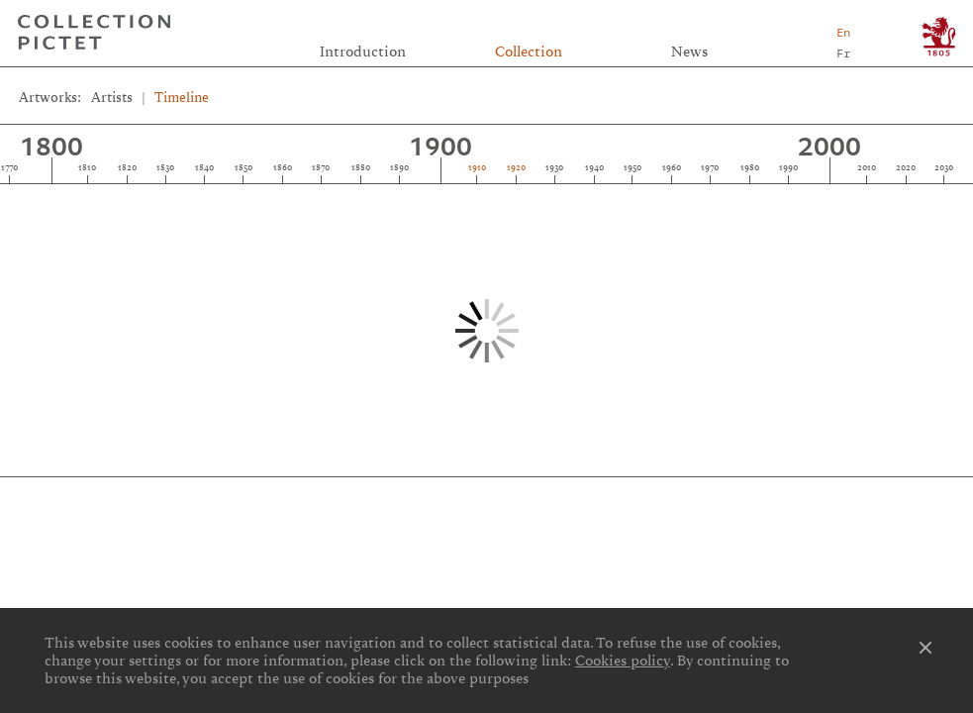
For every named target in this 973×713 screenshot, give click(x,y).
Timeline (181, 97)
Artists (112, 97)
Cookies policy (622, 660)
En (843, 32)
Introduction (363, 51)
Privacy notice (489, 521)
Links (171, 499)
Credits (486, 499)
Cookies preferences (172, 521)
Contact (802, 499)
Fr (843, 53)
